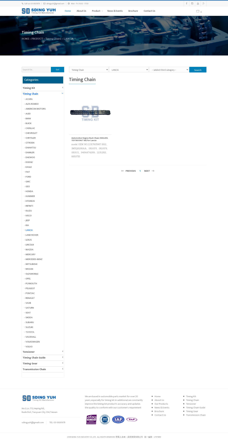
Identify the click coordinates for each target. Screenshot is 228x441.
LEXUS (29, 240)
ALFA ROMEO (32, 104)
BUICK (28, 123)
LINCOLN (30, 245)
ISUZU (29, 211)
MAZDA (29, 250)
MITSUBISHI (31, 264)
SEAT (28, 313)
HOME (25, 38)
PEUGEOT (30, 288)
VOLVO (29, 347)
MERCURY (30, 254)
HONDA (29, 191)
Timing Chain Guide (34, 358)
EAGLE (29, 167)
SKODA (29, 317)
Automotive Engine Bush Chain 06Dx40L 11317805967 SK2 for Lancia (89, 139)
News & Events (115, 11)
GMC (28, 182)
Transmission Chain (34, 369)
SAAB (28, 303)
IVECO (29, 216)
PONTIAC (30, 293)
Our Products (161, 404)
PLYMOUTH (31, 283)
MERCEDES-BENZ (34, 259)
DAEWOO (30, 157)
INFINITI (29, 206)
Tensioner (29, 352)
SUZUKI (29, 327)
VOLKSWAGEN (33, 342)
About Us (81, 11)
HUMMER (30, 196)
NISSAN (29, 269)
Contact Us (149, 11)
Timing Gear (30, 363)
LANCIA (69, 38)
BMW (28, 118)
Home (68, 11)
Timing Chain (30, 94)
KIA (27, 225)
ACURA (29, 99)
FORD (28, 177)
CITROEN (30, 143)
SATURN (30, 308)
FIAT (28, 172)
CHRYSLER (31, 138)
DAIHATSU (31, 148)
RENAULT (30, 298)
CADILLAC (30, 128)
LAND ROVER (32, 235)
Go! (57, 69)
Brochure (133, 11)
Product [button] (96, 11)
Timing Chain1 (53, 38)
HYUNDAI (30, 201)
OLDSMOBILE (32, 274)
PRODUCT (37, 38)
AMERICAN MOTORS (36, 109)
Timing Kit (29, 88)
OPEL (28, 279)
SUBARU (30, 322)
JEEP (28, 220)
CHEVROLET (31, 133)
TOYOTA (30, 332)
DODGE (29, 162)
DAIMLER (30, 152)
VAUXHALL (31, 337)
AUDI (28, 114)
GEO (28, 186)
